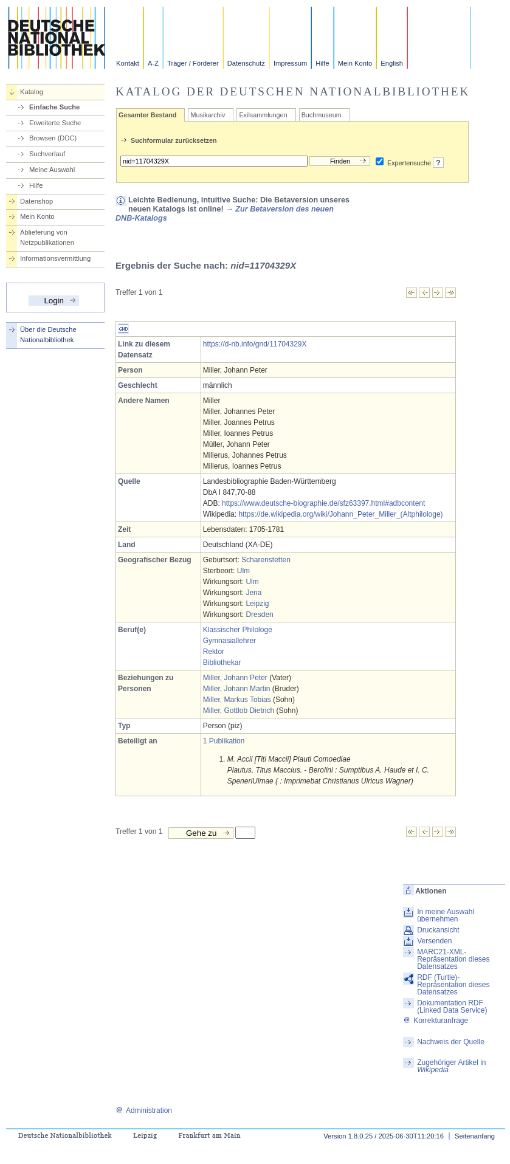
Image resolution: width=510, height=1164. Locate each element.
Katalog (31, 91)
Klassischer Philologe (237, 629)
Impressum (290, 63)
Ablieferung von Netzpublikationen (47, 237)
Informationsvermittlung (55, 258)
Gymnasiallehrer (229, 640)
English (392, 63)
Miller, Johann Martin (237, 688)
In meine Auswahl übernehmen (445, 915)
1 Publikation (224, 741)
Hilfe (322, 63)
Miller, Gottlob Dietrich (238, 710)
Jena (253, 592)
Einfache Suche (54, 107)
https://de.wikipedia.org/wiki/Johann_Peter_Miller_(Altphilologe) (340, 514)
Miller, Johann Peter (235, 677)
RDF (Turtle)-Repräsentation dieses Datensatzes (453, 984)
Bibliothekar (222, 662)
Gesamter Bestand (147, 115)
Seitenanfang (475, 1136)
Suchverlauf (47, 153)
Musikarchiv (207, 115)
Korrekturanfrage (435, 1020)
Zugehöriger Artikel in (451, 1066)
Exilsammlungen (263, 115)
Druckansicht (438, 930)
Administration (143, 1110)
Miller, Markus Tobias (237, 699)
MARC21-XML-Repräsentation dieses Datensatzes (453, 959)
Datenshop (36, 201)
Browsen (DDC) (53, 138)
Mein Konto (355, 63)
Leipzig (257, 603)
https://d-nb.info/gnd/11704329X (255, 344)
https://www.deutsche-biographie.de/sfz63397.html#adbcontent (323, 503)
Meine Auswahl (52, 169)
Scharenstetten (266, 560)
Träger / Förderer (193, 63)
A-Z (153, 63)
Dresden (259, 614)
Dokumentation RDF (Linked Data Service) (452, 1006)
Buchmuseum (322, 115)
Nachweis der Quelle (450, 1042)
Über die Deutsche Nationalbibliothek (48, 334)
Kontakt (127, 63)
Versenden (434, 941)
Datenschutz (246, 63)
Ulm (243, 571)
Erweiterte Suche (55, 122)
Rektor (213, 651)
